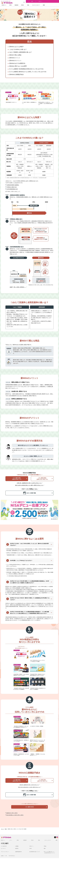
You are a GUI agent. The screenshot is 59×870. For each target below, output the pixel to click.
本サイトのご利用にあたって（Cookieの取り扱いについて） (49, 865)
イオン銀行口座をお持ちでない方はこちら (42, 479)
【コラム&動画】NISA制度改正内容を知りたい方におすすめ (26, 69)
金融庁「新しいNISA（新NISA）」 (18, 288)
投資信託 (16, 5)
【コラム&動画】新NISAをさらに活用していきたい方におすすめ (27, 71)
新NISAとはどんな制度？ (16, 46)
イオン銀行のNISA (29, 819)
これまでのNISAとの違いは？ (18, 49)
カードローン (3, 860)
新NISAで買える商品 (15, 55)
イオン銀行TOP (4, 858)
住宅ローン (4, 5)
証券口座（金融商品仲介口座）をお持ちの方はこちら (29, 483)
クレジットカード (36, 5)
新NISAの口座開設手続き (16, 74)
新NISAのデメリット (15, 60)
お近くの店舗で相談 (31, 493)
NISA (10, 5)
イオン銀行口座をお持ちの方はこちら (16, 479)
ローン (11, 852)
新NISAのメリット (14, 57)
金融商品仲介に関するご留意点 (13, 825)
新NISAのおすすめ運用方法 (17, 63)
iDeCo (22, 5)
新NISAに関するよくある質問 (18, 66)
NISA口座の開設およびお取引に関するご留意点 (17, 827)
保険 (44, 5)
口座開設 (16, 858)
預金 (28, 5)
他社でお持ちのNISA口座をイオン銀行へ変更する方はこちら (29, 486)
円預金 (45, 858)
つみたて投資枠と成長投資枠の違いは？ (20, 52)
